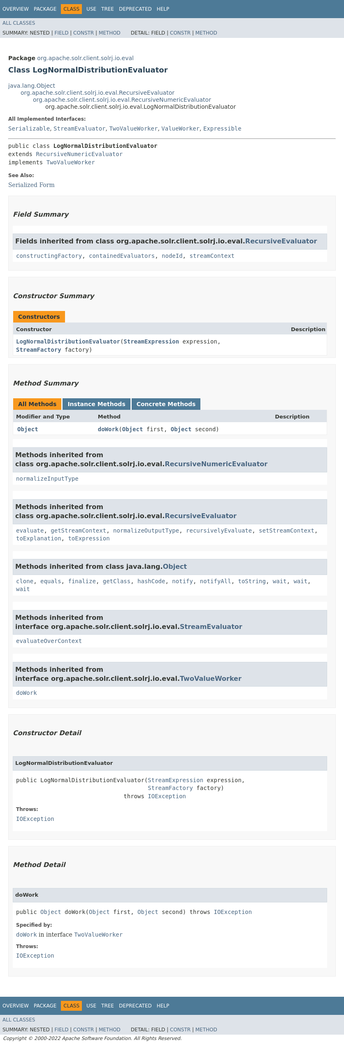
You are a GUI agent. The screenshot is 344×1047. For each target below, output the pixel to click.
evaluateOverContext (49, 641)
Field (61, 33)
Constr (83, 33)
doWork (108, 429)
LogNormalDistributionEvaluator (68, 341)
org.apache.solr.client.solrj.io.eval (85, 58)
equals (50, 581)
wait (280, 581)
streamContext (212, 255)
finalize (81, 581)
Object (27, 429)
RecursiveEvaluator (281, 241)
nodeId (172, 255)
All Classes (18, 23)
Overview (15, 9)
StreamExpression (151, 341)
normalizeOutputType (146, 530)
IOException (167, 796)
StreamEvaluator (79, 128)
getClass (116, 581)
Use (91, 9)
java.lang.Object (31, 85)
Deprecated (135, 9)
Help (163, 9)
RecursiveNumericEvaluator (79, 154)
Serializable (29, 128)
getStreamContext (78, 530)
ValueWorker (180, 128)
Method (110, 33)
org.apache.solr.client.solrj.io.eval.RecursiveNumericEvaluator (122, 99)
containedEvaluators (122, 255)
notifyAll (215, 581)
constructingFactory (49, 255)
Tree (107, 9)
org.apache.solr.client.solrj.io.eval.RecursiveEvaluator (97, 92)
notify (182, 581)
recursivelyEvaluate (219, 530)
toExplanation (38, 538)
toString (252, 581)
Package (45, 9)
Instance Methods (96, 404)
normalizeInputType (47, 478)
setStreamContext (286, 530)
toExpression (88, 538)
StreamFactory (38, 349)
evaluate (30, 530)
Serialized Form (31, 185)
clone (24, 581)
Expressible (222, 128)
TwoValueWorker (133, 128)
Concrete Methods (166, 404)
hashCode (151, 581)
